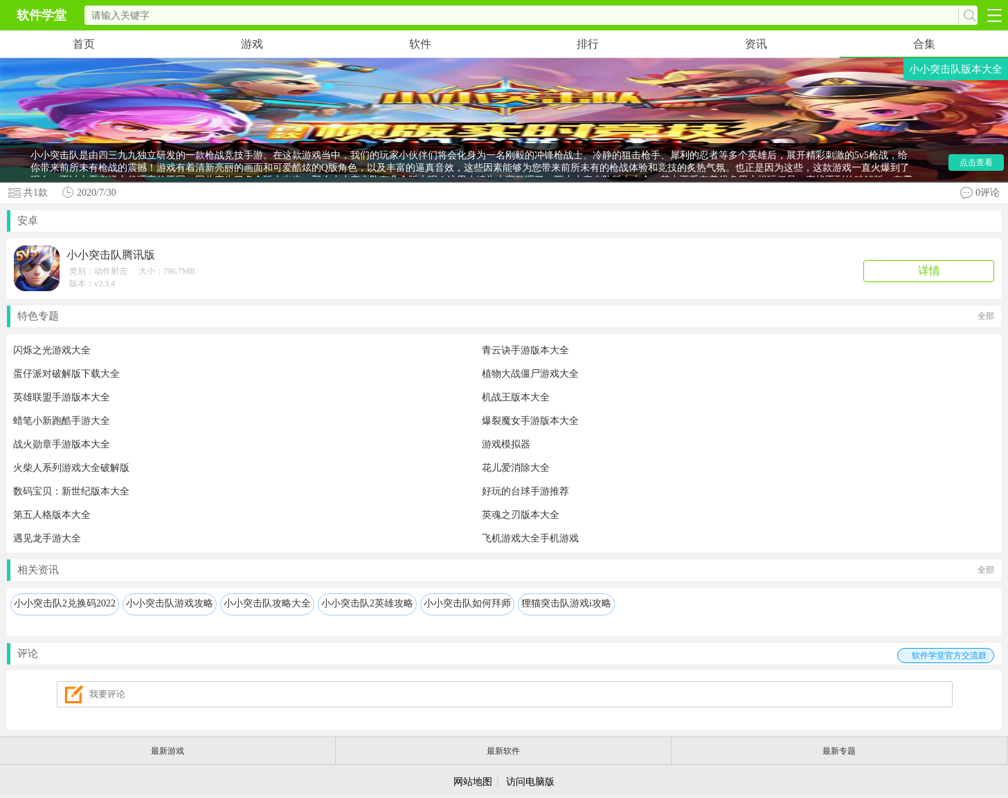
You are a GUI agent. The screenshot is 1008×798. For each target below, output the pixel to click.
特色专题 (505, 316)
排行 (588, 44)
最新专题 (839, 751)
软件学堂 (41, 15)
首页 (84, 44)
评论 (505, 655)
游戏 (252, 44)
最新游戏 (167, 751)
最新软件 (503, 751)
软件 (420, 44)
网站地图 (472, 782)
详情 (929, 271)
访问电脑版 (530, 782)
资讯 (756, 44)
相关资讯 (505, 570)
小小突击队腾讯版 (110, 255)
